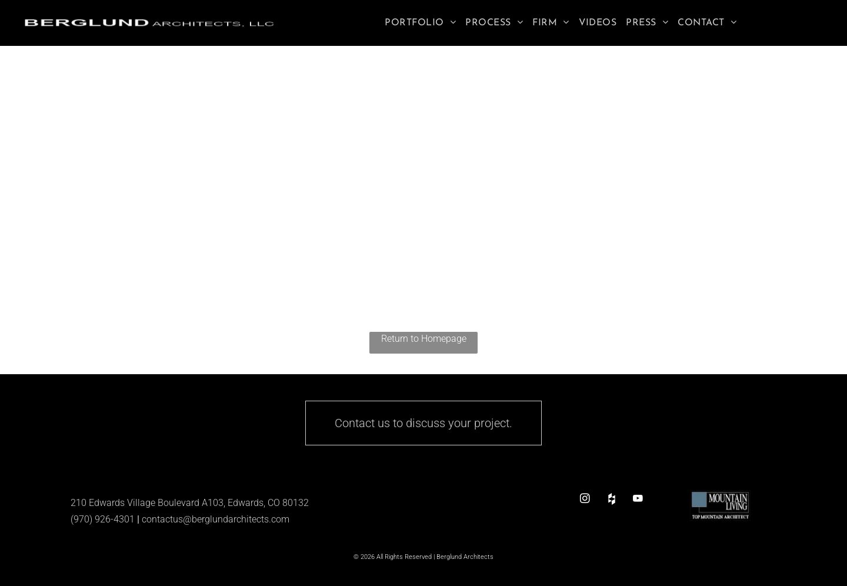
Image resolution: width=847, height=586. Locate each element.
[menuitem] (420, 23)
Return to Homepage (423, 338)
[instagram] (584, 498)
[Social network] (611, 498)
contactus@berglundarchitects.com (215, 519)
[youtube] (637, 498)
